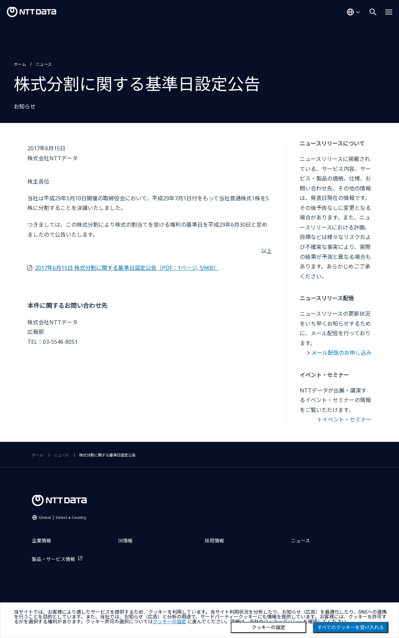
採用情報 (214, 540)
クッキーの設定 (268, 627)
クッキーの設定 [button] (169, 621)
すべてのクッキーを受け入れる (350, 627)
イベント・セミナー (347, 419)
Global (62, 517)
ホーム (20, 64)
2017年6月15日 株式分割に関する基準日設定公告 (127, 268)
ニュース (44, 64)
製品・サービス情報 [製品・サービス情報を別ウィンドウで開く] (53, 559)
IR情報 (125, 540)
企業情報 (41, 540)
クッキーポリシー (283, 621)
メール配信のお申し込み (341, 352)
